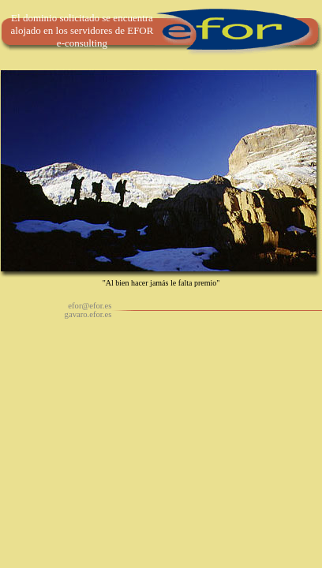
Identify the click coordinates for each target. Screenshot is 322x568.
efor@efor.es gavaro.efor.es (88, 310)
